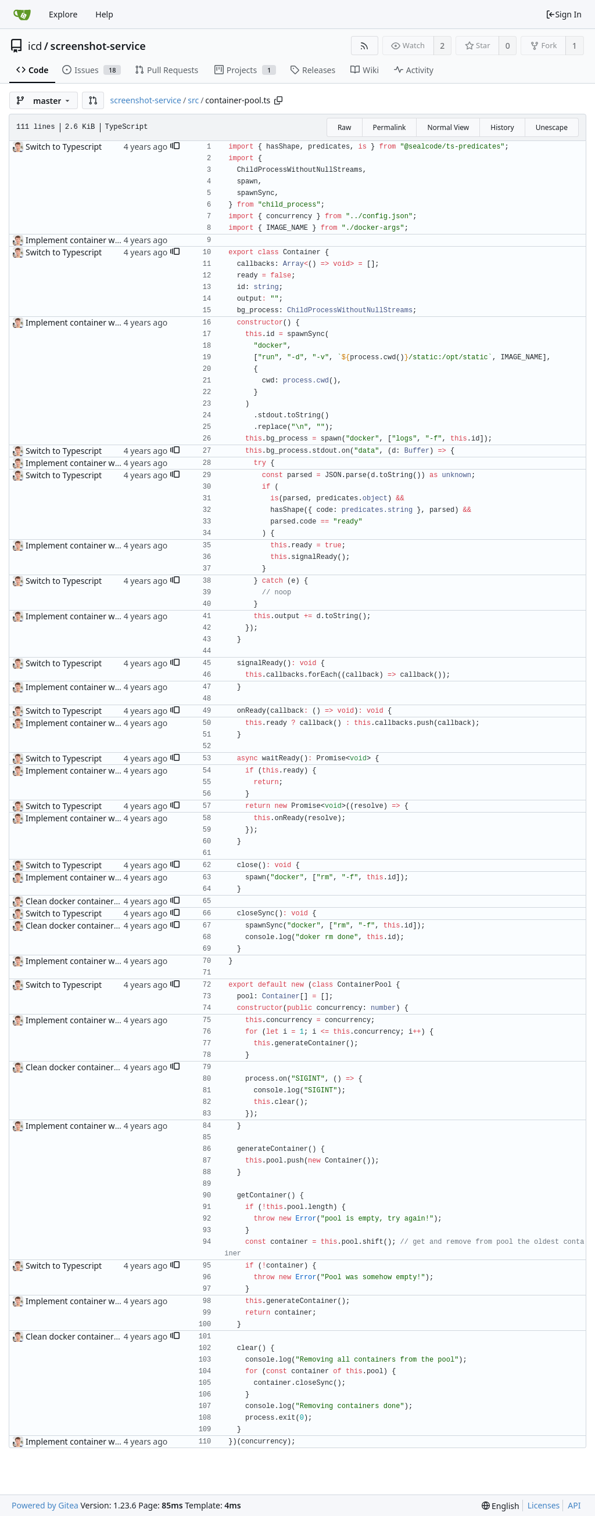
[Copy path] (278, 100)
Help (104, 14)
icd (35, 46)
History (502, 127)
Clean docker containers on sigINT (91, 901)
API (574, 1505)
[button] (93, 100)
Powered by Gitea (45, 1505)
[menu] (500, 1505)
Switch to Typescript (64, 146)
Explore (63, 14)
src (193, 100)
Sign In (564, 14)
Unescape (552, 127)
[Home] (22, 14)
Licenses (544, 1505)
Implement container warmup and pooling (107, 240)
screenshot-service (98, 46)
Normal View (448, 127)
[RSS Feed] (364, 45)
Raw (345, 127)
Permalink (389, 127)
